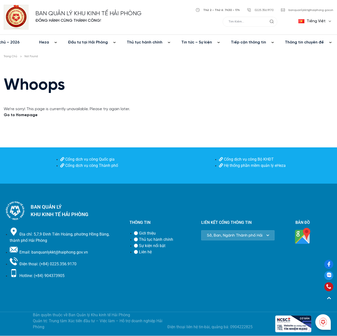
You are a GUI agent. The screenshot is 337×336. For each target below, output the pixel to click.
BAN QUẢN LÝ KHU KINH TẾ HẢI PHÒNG (88, 13)
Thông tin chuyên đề (304, 42)
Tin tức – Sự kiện (196, 42)
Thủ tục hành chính (144, 42)
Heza (44, 42)
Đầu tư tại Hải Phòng (88, 42)
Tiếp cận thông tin (248, 42)
